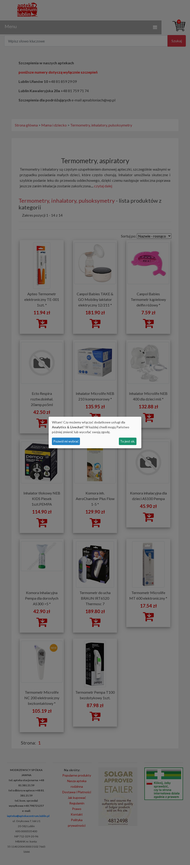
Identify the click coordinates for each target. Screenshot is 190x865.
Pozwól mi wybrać (66, 441)
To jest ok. (127, 441)
